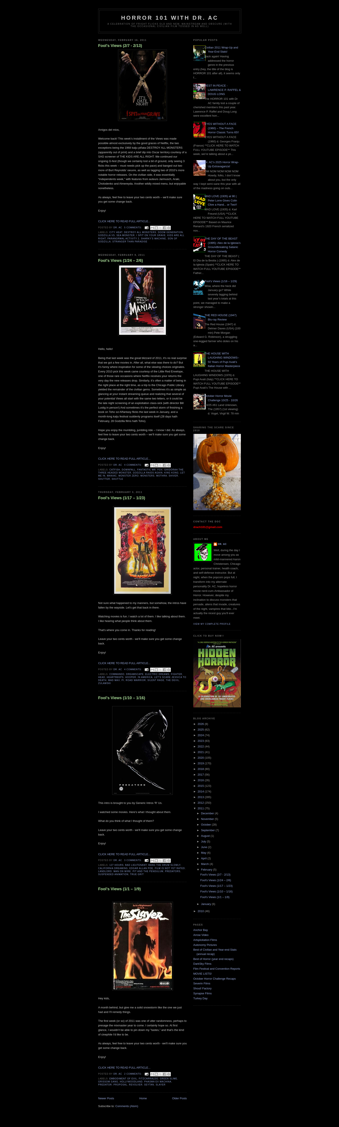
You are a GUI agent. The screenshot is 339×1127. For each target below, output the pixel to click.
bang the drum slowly (164, 865)
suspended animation (113, 874)
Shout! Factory (202, 988)
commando (116, 674)
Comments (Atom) (126, 1106)
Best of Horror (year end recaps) (213, 959)
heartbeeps (115, 677)
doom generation (170, 232)
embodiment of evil (123, 1078)
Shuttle (117, 479)
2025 (201, 729)
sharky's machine (153, 238)
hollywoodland (131, 1081)
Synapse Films (202, 993)
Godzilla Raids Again (148, 473)
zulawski (104, 683)
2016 (201, 780)
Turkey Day (200, 998)
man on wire (122, 871)
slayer (160, 1085)
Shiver (173, 476)
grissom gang (108, 1081)
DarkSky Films (202, 963)
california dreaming (113, 868)
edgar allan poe (141, 868)
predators (172, 871)
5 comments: (133, 227)
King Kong (171, 473)
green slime (168, 1078)
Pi (123, 680)
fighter (176, 674)
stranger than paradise (129, 241)
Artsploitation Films (205, 940)
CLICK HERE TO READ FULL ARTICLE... (124, 221)
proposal (120, 1085)
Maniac (112, 476)
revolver (136, 1085)
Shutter (104, 479)
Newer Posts (106, 1098)
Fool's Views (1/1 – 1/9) (119, 889)
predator (105, 1085)
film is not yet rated (170, 868)
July (204, 841)
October (206, 824)
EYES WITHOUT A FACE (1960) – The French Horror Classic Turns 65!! (222, 128)
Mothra (161, 476)
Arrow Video (201, 935)
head (101, 677)
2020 (201, 757)
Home (143, 1098)
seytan (149, 1085)
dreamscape (135, 674)
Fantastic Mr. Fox (150, 470)
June (204, 847)
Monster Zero (128, 476)
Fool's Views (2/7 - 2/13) (120, 45)
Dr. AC (222, 544)
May (204, 852)
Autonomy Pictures (205, 945)
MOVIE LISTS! (202, 973)
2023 (201, 740)
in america (145, 677)
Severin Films (201, 983)
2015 (201, 785)
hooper (130, 677)
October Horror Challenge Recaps (214, 978)
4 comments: (133, 465)
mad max (114, 680)
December (208, 813)
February (207, 869)
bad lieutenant (136, 865)
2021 (201, 752)
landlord (105, 871)
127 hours (116, 865)
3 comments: (133, 860)
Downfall (129, 470)
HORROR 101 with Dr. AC (169, 17)
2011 (201, 808)
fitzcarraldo (148, 1078)
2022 (201, 746)
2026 (201, 724)
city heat (115, 232)
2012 (201, 802)
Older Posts (179, 1098)
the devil (172, 680)
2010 (201, 911)
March (205, 864)
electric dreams (157, 674)
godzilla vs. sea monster (116, 235)
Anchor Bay (200, 930)
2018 (201, 769)
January (206, 904)
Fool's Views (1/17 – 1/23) (121, 498)
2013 (201, 797)
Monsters (147, 476)
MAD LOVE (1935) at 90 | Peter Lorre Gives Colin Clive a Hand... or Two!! (221, 200)
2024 (201, 735)
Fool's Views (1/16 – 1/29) (221, 281)
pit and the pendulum (148, 871)
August (206, 835)
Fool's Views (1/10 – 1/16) (121, 698)
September (208, 830)
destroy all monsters (140, 232)
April (204, 858)
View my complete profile (212, 624)
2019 (201, 763)
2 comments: (133, 1074)
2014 (201, 791)
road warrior (136, 680)
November (208, 819)
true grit (137, 874)
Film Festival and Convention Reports (216, 968)
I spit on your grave (151, 235)
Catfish (114, 470)
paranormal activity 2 (123, 238)
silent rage (155, 680)
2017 (201, 774)
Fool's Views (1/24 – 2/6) (120, 260)
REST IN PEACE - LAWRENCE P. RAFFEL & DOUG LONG (223, 90)
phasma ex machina (157, 1081)
